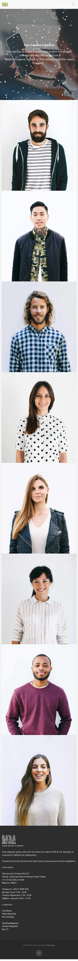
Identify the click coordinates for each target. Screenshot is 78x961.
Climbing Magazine (10, 923)
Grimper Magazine (10, 926)
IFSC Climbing (8, 917)
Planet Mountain (9, 914)
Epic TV (5, 929)
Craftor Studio (50, 945)
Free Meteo (7, 911)
